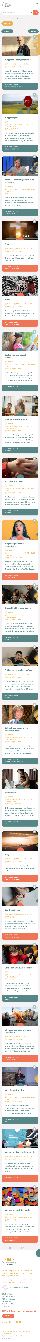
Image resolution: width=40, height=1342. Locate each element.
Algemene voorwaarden (10, 1336)
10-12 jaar (26, 124)
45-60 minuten (21, 1159)
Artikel (9, 66)
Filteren (7, 23)
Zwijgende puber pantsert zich (18, 60)
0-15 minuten (18, 66)
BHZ (6, 1121)
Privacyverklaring (8, 1338)
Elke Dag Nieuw (7, 1294)
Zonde (7, 300)
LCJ (6, 388)
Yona (7, 999)
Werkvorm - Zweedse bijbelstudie (20, 1152)
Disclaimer (24, 1336)
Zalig (7, 855)
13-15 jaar (20, 64)
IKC (24, 1282)
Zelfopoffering (11, 792)
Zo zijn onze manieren (14, 482)
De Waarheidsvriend (12, 149)
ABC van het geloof (12, 269)
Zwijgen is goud (12, 118)
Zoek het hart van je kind (16, 419)
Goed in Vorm (10, 213)
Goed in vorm (6, 1306)
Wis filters (33, 31)
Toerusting (10, 64)
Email (20, 1322)
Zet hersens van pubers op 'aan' (18, 670)
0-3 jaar (9, 124)
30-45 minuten (19, 1101)
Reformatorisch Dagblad (14, 87)
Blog (8, 129)
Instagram (13, 1322)
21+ (11, 191)
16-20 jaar (26, 64)
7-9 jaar (20, 124)
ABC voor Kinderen (8, 1296)
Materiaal (10, 248)
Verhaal (9, 1039)
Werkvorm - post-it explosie (17, 1210)
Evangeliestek (10, 1240)
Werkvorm (10, 1159)
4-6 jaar (14, 124)
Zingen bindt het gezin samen (18, 608)
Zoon (7, 244)
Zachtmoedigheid (12, 910)
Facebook (10, 1322)
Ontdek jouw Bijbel (8, 1304)
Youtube (17, 1322)
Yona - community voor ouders (18, 968)
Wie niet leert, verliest (14, 1090)
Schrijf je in (8, 1316)
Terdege (8, 451)
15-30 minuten (19, 1039)
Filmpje (9, 251)
